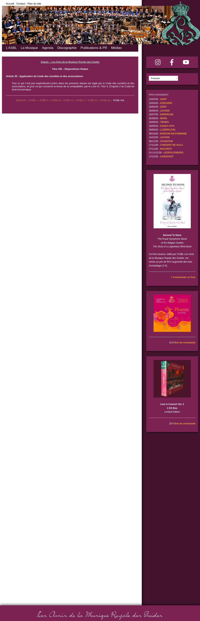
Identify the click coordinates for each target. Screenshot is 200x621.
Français (155, 78)
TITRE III (56, 100)
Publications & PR (94, 48)
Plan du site (34, 3)
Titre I (33, 100)
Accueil (10, 3)
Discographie (67, 48)
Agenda (47, 48)
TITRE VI (92, 100)
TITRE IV (68, 100)
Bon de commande (184, 342)
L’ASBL (11, 48)
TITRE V (80, 100)
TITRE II (44, 100)
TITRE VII (105, 100)
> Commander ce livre (183, 277)
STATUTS (21, 100)
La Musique (29, 48)
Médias (116, 48)
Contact (20, 3)
